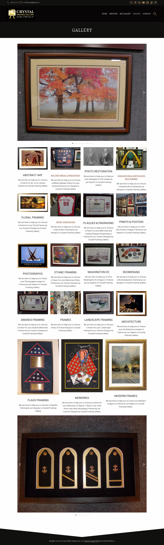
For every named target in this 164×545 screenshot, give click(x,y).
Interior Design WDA (92, 541)
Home (104, 13)
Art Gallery (125, 13)
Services (113, 13)
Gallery (136, 13)
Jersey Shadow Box (65, 222)
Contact (147, 13)
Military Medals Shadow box (65, 175)
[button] (20, 92)
